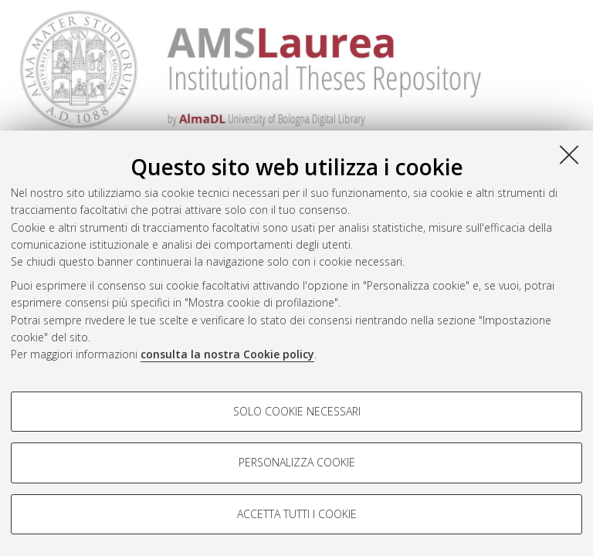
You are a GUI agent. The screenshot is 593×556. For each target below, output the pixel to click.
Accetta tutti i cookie (297, 514)
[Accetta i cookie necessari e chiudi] (569, 154)
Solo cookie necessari (297, 411)
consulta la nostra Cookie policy (227, 354)
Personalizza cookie (297, 462)
